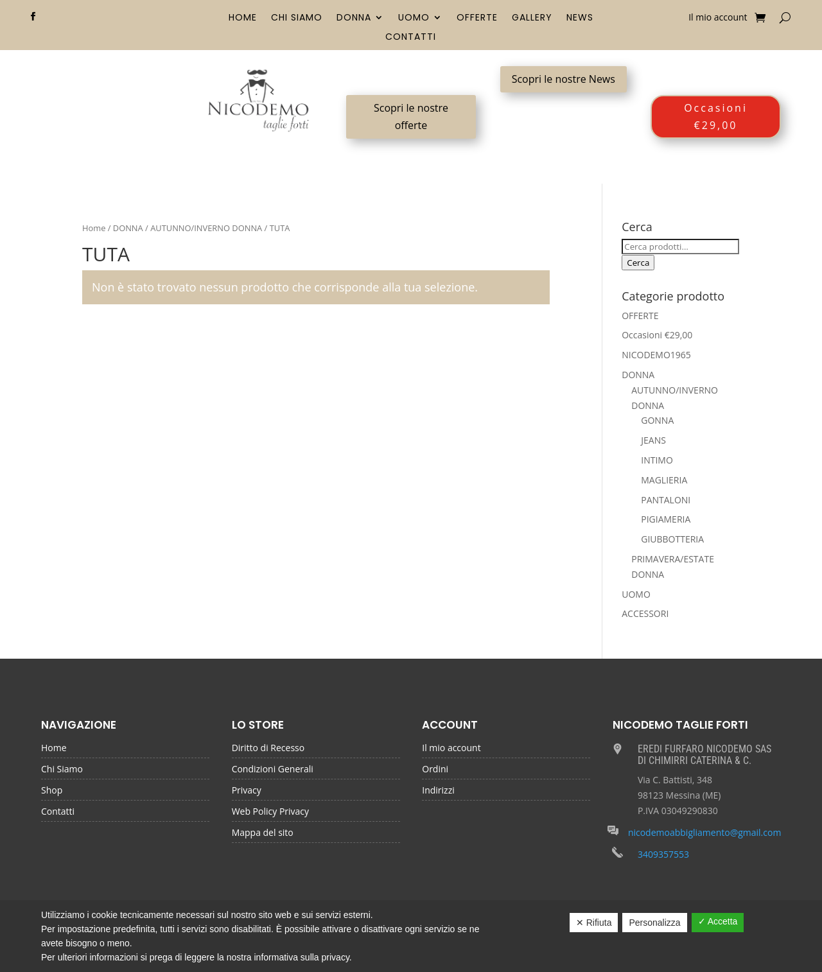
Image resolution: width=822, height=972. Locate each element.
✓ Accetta (718, 921)
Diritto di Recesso (268, 748)
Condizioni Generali (272, 770)
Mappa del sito (262, 833)
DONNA (354, 18)
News (579, 18)
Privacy (246, 791)
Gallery (532, 18)
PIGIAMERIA (665, 519)
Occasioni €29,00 (716, 116)
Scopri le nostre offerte (411, 116)
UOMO (414, 18)
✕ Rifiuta (594, 922)
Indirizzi (438, 791)
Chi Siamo (296, 18)
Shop (51, 791)
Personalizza (654, 922)
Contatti (410, 37)
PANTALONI (665, 500)
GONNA (657, 420)
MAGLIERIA (664, 480)
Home (243, 18)
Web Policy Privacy (270, 812)
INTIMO (657, 460)
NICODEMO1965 (656, 355)
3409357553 (663, 854)
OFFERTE (477, 18)
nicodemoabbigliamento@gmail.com (705, 832)
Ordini (435, 770)
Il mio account (717, 18)
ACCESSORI (645, 613)
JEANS (653, 440)
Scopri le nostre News (563, 79)
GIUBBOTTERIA (672, 539)
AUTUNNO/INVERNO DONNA (206, 228)
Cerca (638, 262)
